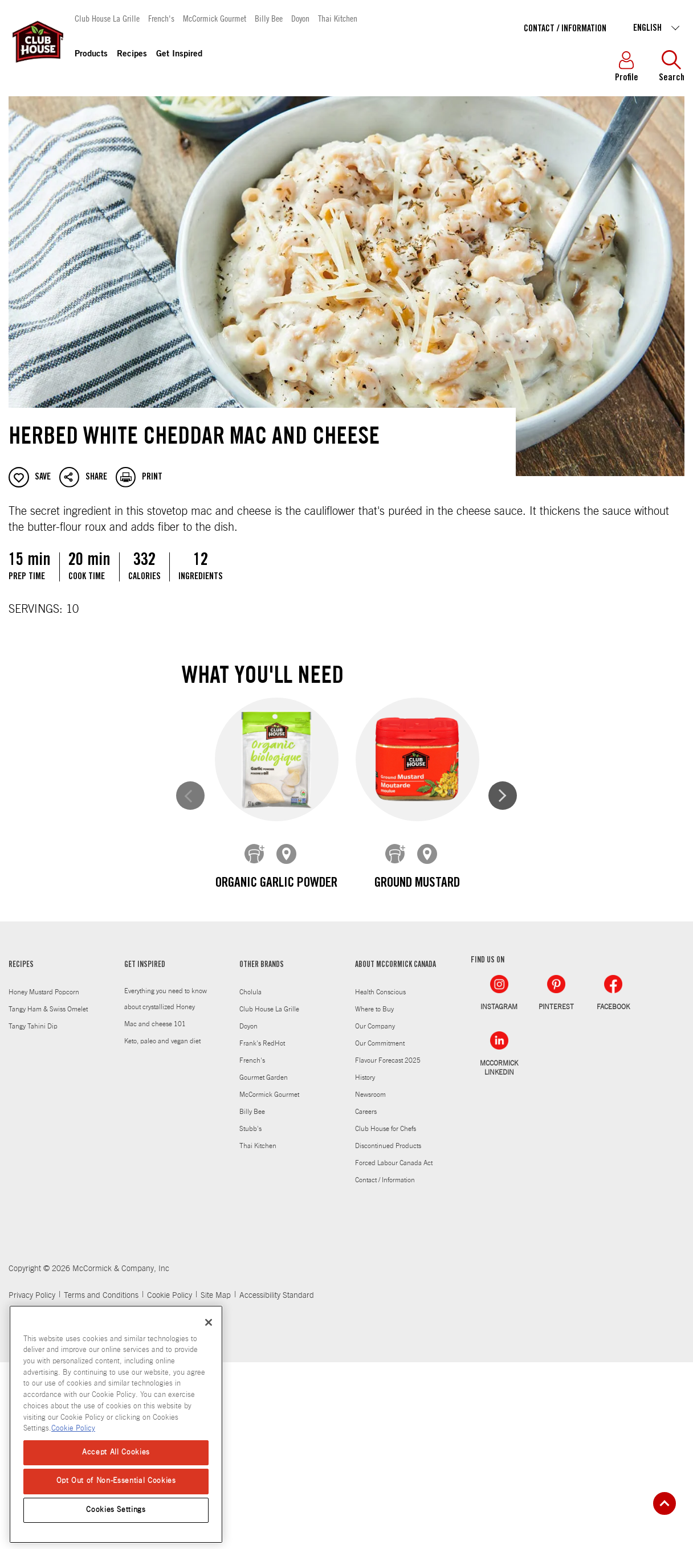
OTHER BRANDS (261, 1152)
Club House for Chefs (385, 1315)
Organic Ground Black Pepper (417, 1088)
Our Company (375, 1213)
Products (91, 54)
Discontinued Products (388, 1332)
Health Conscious (380, 1178)
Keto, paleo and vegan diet (162, 1227)
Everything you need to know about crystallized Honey (165, 1185)
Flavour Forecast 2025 (388, 1247)
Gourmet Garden (263, 1264)
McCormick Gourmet (214, 18)
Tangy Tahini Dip (33, 1213)
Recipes (132, 54)
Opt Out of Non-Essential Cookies (116, 1481)
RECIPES (21, 1152)
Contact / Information (565, 29)
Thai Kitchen (337, 18)
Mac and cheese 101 (155, 1210)
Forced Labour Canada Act (394, 1349)
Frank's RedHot (262, 1230)
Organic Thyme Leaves (276, 1079)
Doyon (300, 18)
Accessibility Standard (276, 1482)
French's (161, 18)
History (365, 1264)
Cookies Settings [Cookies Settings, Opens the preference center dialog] (116, 1510)
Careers (366, 1298)
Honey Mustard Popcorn (44, 1178)
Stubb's (250, 1315)
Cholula (250, 1178)
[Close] (208, 1322)
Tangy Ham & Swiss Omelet (48, 1196)
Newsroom (370, 1281)
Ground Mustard (416, 883)
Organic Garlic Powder (276, 883)
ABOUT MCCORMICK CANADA (395, 1152)
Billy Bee (269, 18)
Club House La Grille (107, 18)
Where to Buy (374, 1196)
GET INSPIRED (144, 1152)
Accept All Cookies (116, 1452)
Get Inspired (179, 54)
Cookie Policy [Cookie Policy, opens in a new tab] (73, 1428)
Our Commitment (380, 1230)
